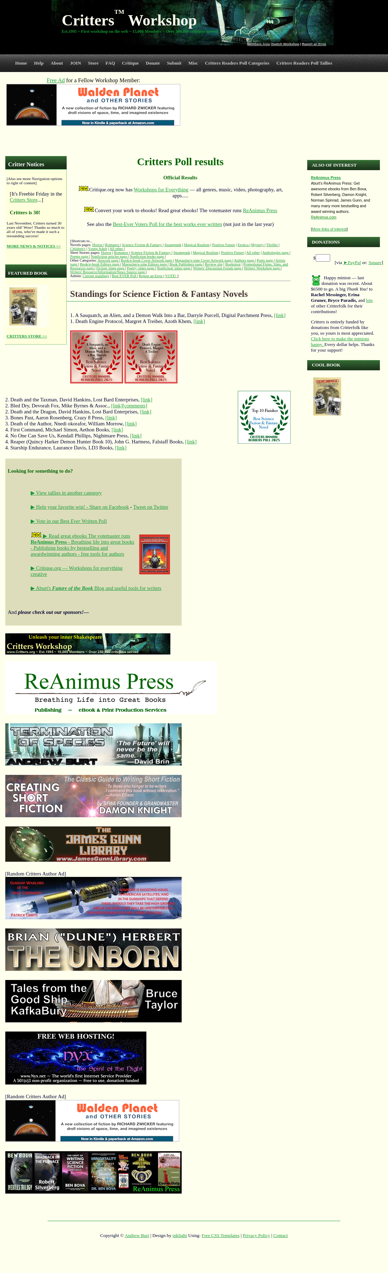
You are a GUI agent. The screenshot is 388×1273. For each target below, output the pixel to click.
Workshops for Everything (161, 189)
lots (369, 300)
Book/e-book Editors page (100, 264)
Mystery (258, 245)
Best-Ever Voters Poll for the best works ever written (167, 224)
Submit (174, 63)
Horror (98, 245)
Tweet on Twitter (150, 507)
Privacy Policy (256, 1235)
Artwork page (108, 260)
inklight (179, 1235)
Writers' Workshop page (262, 268)
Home (21, 63)
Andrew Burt (137, 1235)
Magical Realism (197, 245)
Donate (153, 63)
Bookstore (233, 264)
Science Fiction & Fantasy (142, 245)
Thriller (272, 245)
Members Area (258, 44)
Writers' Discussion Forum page (217, 268)
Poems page (79, 256)
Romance (112, 245)
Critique (130, 63)
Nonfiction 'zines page (174, 268)
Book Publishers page (187, 264)
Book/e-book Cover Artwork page (147, 260)
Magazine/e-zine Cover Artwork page (203, 260)
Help (38, 63)
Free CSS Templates (221, 1235)
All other (116, 249)
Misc (193, 63)
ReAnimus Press (260, 210)
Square (375, 262)
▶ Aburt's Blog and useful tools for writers (96, 588)
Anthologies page (276, 253)
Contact (280, 1235)
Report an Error (314, 44)
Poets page (265, 260)
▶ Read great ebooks (59, 536)
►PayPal (352, 262)
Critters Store (24, 200)
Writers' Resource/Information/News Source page (108, 272)
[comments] (135, 405)
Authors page (244, 260)
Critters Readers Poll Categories (237, 63)
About (56, 63)
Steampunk (172, 245)
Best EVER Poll (124, 276)
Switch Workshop (285, 44)
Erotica (243, 245)
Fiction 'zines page (110, 268)
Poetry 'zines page (141, 268)
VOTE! (171, 276)
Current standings (96, 276)
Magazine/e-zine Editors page (145, 264)
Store (93, 63)
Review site (214, 264)
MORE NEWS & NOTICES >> (34, 246)
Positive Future (223, 245)
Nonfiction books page (147, 256)
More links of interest (329, 229)
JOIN (75, 63)
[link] (280, 315)
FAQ (110, 63)
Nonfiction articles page (109, 256)
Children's (77, 249)
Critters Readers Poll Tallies (304, 63)
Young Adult (97, 249)
